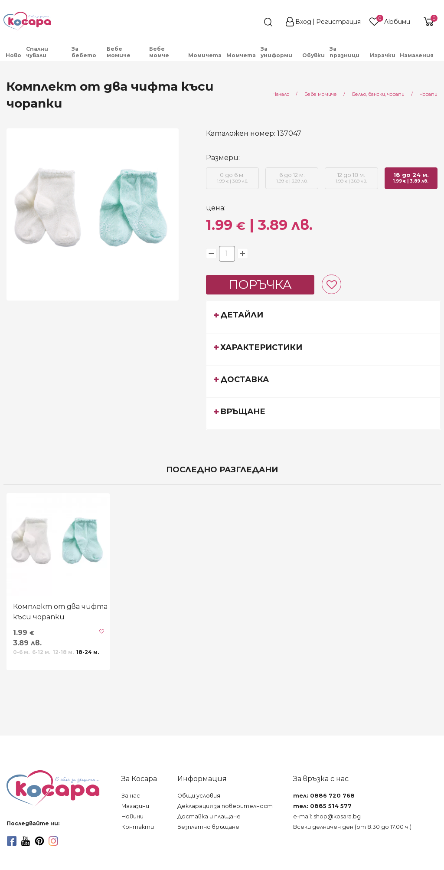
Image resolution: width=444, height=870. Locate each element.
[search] (252, 22)
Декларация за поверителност (225, 806)
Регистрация (338, 22)
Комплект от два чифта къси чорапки (60, 611)
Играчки (382, 55)
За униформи (276, 52)
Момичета (205, 55)
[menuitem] (13, 55)
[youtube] (25, 841)
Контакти (137, 827)
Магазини (135, 806)
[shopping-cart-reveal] (427, 21)
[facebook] (12, 841)
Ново (13, 55)
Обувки (313, 55)
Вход (303, 22)
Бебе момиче (119, 52)
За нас (130, 795)
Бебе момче (159, 52)
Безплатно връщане (208, 827)
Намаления (417, 55)
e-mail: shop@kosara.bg (327, 816)
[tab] (323, 317)
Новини (132, 816)
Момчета (241, 55)
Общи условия (198, 795)
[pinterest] (39, 841)
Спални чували (37, 52)
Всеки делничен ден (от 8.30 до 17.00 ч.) (352, 827)
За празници (344, 52)
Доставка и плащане (209, 816)
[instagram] (53, 841)
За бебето (84, 52)
